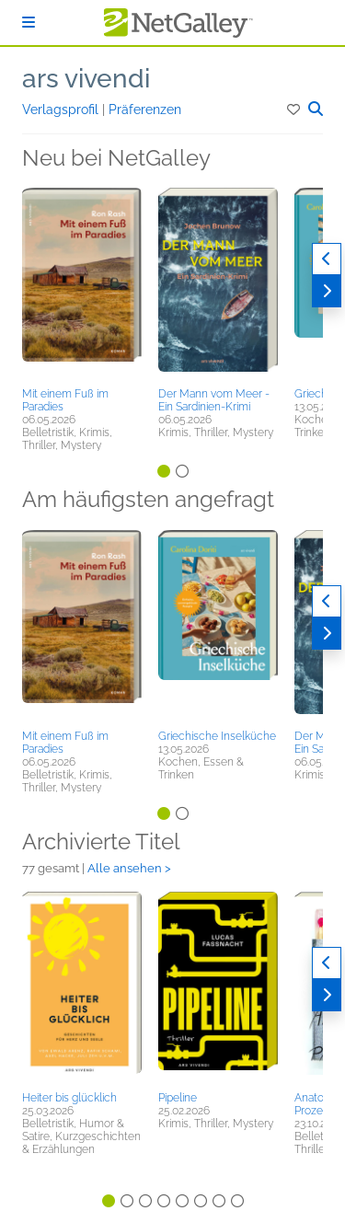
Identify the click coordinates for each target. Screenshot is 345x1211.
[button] (295, 109)
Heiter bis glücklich (69, 1097)
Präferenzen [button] (145, 109)
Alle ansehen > (129, 868)
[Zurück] (326, 259)
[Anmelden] (28, 22)
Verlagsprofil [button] (62, 109)
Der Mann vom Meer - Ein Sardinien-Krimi (214, 400)
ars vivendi (86, 78)
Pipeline (177, 1097)
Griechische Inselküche (217, 736)
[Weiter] (326, 291)
